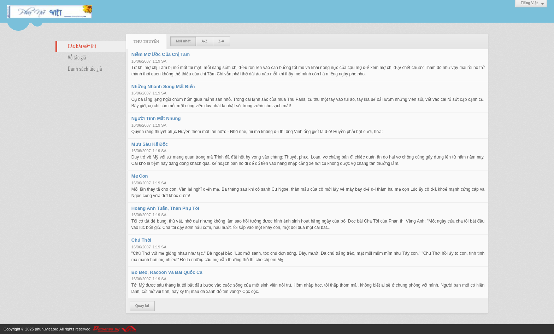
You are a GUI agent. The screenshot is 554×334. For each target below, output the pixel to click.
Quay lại (142, 306)
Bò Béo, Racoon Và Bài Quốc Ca (166, 272)
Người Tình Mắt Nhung (156, 118)
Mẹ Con (139, 176)
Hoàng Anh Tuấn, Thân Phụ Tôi (165, 208)
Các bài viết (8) (82, 46)
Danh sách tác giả (85, 68)
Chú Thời (141, 240)
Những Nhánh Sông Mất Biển (163, 86)
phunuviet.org (47, 329)
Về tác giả (77, 57)
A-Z (204, 41)
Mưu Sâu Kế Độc (149, 144)
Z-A (221, 41)
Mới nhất (183, 41)
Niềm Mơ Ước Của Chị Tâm (160, 54)
